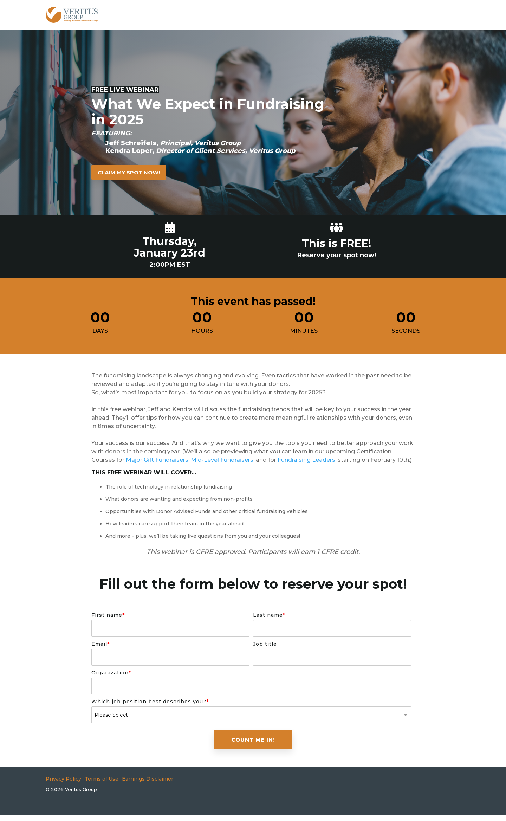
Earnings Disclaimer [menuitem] (147, 779)
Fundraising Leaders (306, 460)
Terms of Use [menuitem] (101, 779)
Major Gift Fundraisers (157, 460)
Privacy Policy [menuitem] (63, 779)
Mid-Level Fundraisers (222, 460)
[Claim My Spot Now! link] (128, 172)
